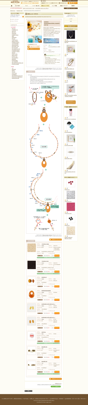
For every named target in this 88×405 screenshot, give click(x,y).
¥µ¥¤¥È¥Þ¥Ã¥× (75, 1)
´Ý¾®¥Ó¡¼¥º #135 (45, 261)
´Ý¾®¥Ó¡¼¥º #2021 (45, 244)
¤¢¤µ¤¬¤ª (66, 82)
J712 (42, 348)
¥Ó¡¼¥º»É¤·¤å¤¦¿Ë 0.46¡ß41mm (70, 119)
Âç (74, 8)
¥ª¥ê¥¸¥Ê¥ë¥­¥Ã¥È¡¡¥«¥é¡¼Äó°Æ (17, 75)
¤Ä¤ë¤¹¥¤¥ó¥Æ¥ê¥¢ (15, 43)
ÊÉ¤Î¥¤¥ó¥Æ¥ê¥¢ (15, 60)
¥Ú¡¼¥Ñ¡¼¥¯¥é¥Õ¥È (15, 64)
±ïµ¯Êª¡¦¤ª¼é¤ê (14, 73)
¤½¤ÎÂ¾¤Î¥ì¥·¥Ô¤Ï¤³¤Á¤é (48, 257)
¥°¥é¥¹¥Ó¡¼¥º (44, 277)
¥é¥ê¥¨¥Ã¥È (14, 31)
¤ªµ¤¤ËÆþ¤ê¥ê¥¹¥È (54, 3)
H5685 (43, 245)
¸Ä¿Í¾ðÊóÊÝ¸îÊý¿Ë (54, 398)
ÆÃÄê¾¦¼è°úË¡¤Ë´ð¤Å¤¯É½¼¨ (41, 398)
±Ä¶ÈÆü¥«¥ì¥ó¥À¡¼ (17, 398)
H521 (43, 333)
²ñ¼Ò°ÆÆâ (25, 398)
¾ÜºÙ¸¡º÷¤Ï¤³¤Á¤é (15, 19)
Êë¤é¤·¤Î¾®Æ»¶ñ (15, 47)
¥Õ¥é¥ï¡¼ (13, 70)
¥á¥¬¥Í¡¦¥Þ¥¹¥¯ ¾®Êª (15, 46)
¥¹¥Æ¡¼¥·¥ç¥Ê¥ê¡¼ (15, 57)
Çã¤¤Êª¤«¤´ (73, 3)
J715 (42, 363)
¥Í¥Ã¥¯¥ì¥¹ (13, 28)
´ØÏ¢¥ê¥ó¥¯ (61, 398)
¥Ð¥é (65, 55)
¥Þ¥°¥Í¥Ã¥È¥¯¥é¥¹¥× (68, 158)
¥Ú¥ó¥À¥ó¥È (14, 33)
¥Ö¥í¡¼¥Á (13, 38)
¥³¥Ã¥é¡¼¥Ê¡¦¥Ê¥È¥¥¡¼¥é (69, 68)
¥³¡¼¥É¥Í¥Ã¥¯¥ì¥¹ (15, 29)
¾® (71, 8)
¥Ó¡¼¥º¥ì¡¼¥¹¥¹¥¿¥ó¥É (69, 145)
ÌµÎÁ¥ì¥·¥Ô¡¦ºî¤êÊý (45, 5)
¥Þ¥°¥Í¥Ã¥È (14, 59)
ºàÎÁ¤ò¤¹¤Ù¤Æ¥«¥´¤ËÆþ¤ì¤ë (47, 68)
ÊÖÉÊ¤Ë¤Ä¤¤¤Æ (58, 383)
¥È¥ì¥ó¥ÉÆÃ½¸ (54, 5)
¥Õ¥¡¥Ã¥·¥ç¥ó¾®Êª (15, 45)
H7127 (43, 262)
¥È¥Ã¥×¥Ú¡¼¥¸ (12, 10)
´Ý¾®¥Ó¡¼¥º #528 (68, 201)
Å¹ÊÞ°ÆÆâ (73, 5)
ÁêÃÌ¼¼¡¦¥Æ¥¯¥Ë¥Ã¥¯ (63, 5)
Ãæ (73, 8)
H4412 (43, 305)
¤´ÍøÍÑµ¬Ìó (31, 398)
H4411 (43, 319)
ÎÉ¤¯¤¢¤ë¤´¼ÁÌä (76, 398)
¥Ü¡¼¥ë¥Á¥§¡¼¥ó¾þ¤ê (16, 50)
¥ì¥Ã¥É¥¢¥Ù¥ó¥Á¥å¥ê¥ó (46, 290)
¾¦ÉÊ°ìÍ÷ (64, 1)
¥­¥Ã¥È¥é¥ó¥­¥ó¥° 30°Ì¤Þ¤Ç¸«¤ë (70, 102)
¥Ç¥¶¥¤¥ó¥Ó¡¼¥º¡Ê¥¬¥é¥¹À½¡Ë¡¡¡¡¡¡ (48, 304)
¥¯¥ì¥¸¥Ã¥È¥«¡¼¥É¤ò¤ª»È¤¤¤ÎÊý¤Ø (41, 8)
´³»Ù (12, 68)
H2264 (43, 292)
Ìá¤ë (28, 391)
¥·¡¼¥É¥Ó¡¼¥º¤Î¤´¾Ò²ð (7, 398)
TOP (11, 5)
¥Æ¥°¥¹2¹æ (44, 332)
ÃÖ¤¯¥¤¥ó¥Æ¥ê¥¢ (15, 61)
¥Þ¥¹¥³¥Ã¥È (14, 69)
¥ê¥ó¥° (13, 36)
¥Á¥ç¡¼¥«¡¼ (14, 32)
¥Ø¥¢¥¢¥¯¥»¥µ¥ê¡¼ (15, 41)
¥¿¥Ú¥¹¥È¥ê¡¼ (14, 74)
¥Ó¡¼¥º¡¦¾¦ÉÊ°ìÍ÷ (35, 5)
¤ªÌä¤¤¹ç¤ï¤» (69, 1)
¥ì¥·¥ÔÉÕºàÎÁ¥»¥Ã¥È (15, 78)
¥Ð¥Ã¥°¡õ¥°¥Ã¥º (14, 55)
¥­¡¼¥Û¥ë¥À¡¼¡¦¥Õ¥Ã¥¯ (16, 51)
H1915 (43, 278)
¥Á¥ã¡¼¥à (13, 52)
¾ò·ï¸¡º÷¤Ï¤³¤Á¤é (15, 21)
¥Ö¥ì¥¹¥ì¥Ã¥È (14, 37)
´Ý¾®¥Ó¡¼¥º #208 (68, 213)
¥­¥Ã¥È (26, 5)
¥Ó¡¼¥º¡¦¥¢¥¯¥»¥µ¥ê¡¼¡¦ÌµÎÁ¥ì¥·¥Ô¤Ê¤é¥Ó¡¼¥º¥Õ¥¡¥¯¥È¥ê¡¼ (44, 400)
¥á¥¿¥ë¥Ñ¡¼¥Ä (44, 346)
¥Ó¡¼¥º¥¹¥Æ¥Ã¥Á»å (68, 132)
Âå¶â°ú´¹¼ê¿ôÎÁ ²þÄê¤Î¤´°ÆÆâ (28, 8)
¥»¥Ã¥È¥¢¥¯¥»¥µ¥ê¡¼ (15, 42)
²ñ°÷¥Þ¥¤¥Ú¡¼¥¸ (45, 3)
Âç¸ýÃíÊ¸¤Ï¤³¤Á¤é (63, 3)
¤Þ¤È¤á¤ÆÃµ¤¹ (17, 5)
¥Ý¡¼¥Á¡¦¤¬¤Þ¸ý (14, 56)
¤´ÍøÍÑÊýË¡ (43, 1)
